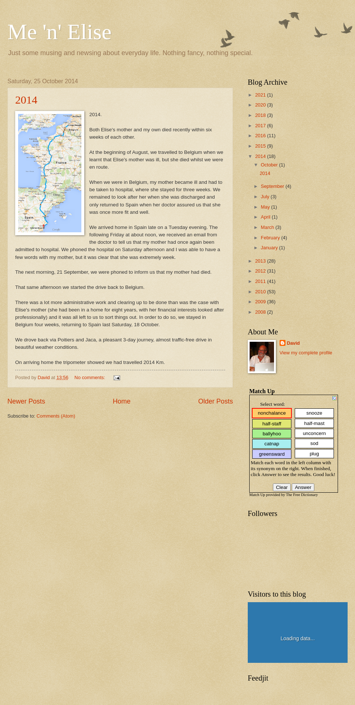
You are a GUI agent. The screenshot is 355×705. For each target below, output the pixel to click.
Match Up (257, 495)
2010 (261, 291)
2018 (261, 115)
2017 (261, 125)
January (270, 247)
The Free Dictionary (302, 495)
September (273, 186)
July (265, 196)
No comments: (90, 377)
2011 (261, 281)
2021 (261, 95)
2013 (261, 261)
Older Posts (215, 401)
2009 (261, 301)
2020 (261, 105)
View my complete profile (306, 352)
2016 (261, 135)
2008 (261, 312)
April (266, 217)
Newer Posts (26, 401)
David (293, 343)
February (271, 237)
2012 (261, 271)
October (270, 165)
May (266, 207)
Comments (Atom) (56, 416)
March (268, 227)
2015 (261, 146)
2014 (26, 100)
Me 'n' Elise (59, 32)
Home (122, 401)
